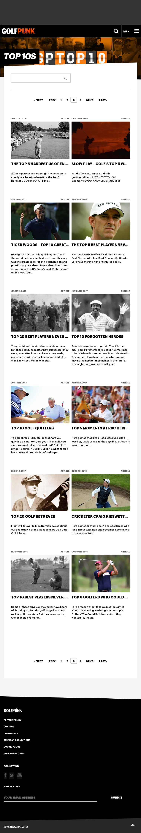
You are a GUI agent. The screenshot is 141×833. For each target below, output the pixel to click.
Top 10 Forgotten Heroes (97, 336)
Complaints (11, 733)
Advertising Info (14, 753)
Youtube (19, 776)
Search (116, 31)
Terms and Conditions (17, 739)
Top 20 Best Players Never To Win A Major (53, 336)
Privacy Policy (12, 719)
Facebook (5, 776)
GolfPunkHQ (20, 827)
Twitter (11, 776)
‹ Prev (52, 99)
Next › (90, 99)
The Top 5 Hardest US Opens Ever (44, 163)
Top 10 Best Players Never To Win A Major (53, 597)
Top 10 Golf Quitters (32, 428)
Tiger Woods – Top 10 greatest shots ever (53, 244)
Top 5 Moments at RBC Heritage (103, 428)
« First (38, 99)
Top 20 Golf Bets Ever (33, 516)
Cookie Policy (12, 746)
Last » (103, 99)
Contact (9, 726)
